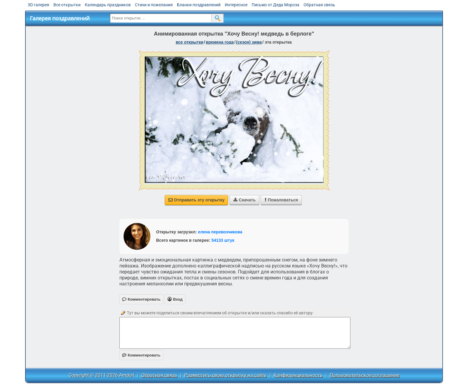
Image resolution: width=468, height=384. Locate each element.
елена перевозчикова (220, 232)
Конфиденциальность (298, 375)
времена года (220, 42)
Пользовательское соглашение (364, 375)
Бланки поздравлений (199, 4)
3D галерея (38, 4)
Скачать (244, 200)
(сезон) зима (249, 42)
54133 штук (223, 240)
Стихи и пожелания (154, 4)
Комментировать (141, 355)
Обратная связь (319, 4)
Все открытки (67, 4)
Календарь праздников (108, 4)
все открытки (190, 42)
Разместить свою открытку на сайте (225, 375)
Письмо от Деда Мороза (275, 4)
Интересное (236, 4)
